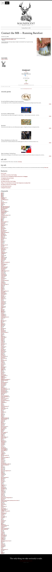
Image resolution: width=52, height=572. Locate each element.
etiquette (3, 298)
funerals (2, 317)
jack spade (3, 349)
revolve (2, 446)
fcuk (2, 305)
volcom (2, 533)
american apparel (4, 211)
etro (2, 299)
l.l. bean (2, 362)
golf (1, 326)
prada (2, 434)
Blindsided (3, 125)
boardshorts (3, 238)
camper (2, 251)
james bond (3, 351)
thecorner (3, 498)
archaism (2, 213)
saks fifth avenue (4, 455)
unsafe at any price (4, 528)
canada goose (3, 252)
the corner (3, 496)
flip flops (2, 312)
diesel (2, 287)
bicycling (2, 234)
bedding (2, 225)
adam (2, 203)
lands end (3, 364)
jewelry (2, 354)
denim (2, 285)
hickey (2, 340)
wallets (2, 534)
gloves (2, 325)
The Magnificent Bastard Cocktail (7, 178)
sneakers (2, 474)
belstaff (2, 227)
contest (2, 272)
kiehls (2, 361)
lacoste (2, 363)
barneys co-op (3, 224)
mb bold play (3, 388)
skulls (2, 472)
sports (2, 479)
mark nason (3, 384)
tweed (2, 522)
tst (1, 518)
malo (2, 381)
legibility (2, 369)
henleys (2, 338)
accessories (3, 202)
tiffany (2, 503)
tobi (1, 505)
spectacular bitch (4, 477)
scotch (2, 462)
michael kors (3, 392)
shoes (2, 59)
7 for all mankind (4, 199)
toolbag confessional (5, 511)
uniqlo (2, 527)
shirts (2, 467)
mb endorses (3, 390)
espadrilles (3, 296)
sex (1, 465)
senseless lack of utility (5, 463)
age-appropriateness (5, 206)
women (2, 543)
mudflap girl (3, 402)
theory (2, 499)
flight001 (2, 311)
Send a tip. (46, 167)
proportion (3, 438)
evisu (2, 300)
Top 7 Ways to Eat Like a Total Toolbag (8, 181)
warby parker (3, 535)
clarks (2, 263)
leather (2, 368)
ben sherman (3, 230)
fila (1, 308)
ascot (2, 216)
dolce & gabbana (4, 291)
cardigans (3, 253)
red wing (2, 444)
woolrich (2, 544)
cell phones (3, 258)
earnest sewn (3, 293)
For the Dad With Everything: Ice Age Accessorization (12, 101)
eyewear (2, 302)
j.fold (2, 348)
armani (2, 214)
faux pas (2, 304)
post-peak (3, 433)
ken (1, 359)
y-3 (1, 548)
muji (1, 403)
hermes (2, 339)
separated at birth (4, 464)
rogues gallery (3, 450)
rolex (2, 451)
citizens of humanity (5, 262)
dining (2, 288)
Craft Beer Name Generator (6, 186)
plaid (2, 431)
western (2, 539)
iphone (2, 344)
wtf (1, 547)
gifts (2, 321)
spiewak (2, 478)
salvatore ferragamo (5, 457)
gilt (1, 322)
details (2, 286)
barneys (2, 223)
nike (1, 410)
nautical (2, 407)
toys (2, 512)
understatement (4, 525)
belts (2, 229)
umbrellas (3, 524)
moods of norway (4, 398)
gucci (2, 329)
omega (2, 416)
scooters (2, 461)
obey (2, 415)
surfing (2, 486)
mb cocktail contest (4, 389)
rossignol (2, 453)
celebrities (3, 257)
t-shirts (2, 491)
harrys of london (4, 332)
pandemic (2, 423)
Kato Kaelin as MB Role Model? (7, 113)
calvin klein (3, 249)
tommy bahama (4, 509)
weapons (2, 537)
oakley (2, 414)
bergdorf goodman (4, 232)
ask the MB (3, 217)
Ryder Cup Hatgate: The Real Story (8, 153)
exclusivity (3, 301)
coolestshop (3, 274)
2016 (2, 194)
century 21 (3, 259)
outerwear (3, 419)
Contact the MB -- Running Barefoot (22, 33)
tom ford (2, 508)
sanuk (2, 459)
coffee (2, 266)
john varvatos (3, 356)
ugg (1, 523)
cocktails (2, 265)
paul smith (3, 428)
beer (2, 226)
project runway (4, 437)
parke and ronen (4, 426)
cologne (2, 269)
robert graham (3, 448)
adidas (2, 204)
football (2, 314)
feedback (2, 307)
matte (2, 386)
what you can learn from (5, 540)
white (2, 541)
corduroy (2, 276)
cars (1, 254)
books (2, 242)
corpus (2, 277)
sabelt (2, 454)
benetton (2, 231)
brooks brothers (4, 247)
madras (2, 378)
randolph (2, 442)
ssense (2, 480)
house (2, 342)
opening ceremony (4, 417)
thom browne (3, 501)
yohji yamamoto (4, 549)
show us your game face (5, 470)
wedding (2, 538)
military (2, 393)
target (2, 493)
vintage (2, 532)
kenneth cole (3, 360)
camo (2, 250)
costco (2, 279)
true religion (3, 516)
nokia (2, 411)
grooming (2, 328)
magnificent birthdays (5, 379)
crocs (2, 281)
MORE (50, 104)
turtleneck (3, 520)
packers (2, 420)
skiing (2, 471)
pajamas (2, 421)
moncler (2, 397)
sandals (2, 458)
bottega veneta (4, 244)
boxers (2, 245)
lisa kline (2, 372)
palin (2, 422)
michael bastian (4, 391)
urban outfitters (4, 529)
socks (2, 475)
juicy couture (3, 358)
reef (1, 445)
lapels (2, 365)
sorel (2, 476)
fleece (2, 310)
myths (2, 405)
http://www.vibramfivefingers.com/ (8, 39)
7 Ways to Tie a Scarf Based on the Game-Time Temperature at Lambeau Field (15, 182)
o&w (2, 413)
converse (2, 273)
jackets (2, 350)
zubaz (2, 553)
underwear (3, 526)
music (2, 404)
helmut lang (3, 337)
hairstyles (3, 330)
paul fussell (3, 427)
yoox (2, 550)
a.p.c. (2, 201)
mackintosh (3, 377)
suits (2, 484)
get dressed (3, 320)
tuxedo (2, 521)
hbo (1, 335)
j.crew (2, 347)
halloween (3, 331)
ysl (1, 551)
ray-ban (2, 443)
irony (2, 345)
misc (2, 394)
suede (2, 482)
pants (2, 425)
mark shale (3, 385)
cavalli (2, 256)
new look (2, 409)
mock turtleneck (4, 395)
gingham (2, 323)
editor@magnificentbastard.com (27, 88)
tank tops (3, 492)
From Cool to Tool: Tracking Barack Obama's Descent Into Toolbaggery (14, 176)
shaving (2, 466)
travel (2, 514)
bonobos (2, 241)
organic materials (4, 418)
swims (2, 489)
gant (2, 319)
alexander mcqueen (4, 207)
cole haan (2, 268)
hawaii (2, 334)
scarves (2, 460)
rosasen (2, 452)
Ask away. (20, 161)
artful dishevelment (5, 215)
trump (2, 517)
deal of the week (4, 284)
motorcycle (3, 399)
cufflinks (2, 282)
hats (2, 333)
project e (2, 436)
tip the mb (3, 504)
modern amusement (4, 396)
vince (2, 531)
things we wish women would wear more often (9, 500)
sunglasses (3, 485)
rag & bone (3, 440)
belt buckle (3, 228)
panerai (2, 424)
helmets (2, 336)
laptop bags (3, 366)
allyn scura (3, 210)
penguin (2, 429)
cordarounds (3, 275)
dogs (2, 290)
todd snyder (3, 506)
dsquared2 (3, 292)
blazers (2, 236)
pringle (2, 435)
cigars (2, 261)
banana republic (4, 221)
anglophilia (3, 212)
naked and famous (4, 406)
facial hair (3, 303)
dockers (2, 289)
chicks (2, 260)
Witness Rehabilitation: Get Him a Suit (9, 140)
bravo (2, 246)
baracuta (2, 222)
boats (2, 239)
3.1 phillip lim (3, 197)
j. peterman (3, 346)
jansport (2, 352)
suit (1, 483)
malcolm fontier (4, 380)
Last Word (26, 83)
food (2, 313)
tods (2, 507)
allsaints (2, 209)
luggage (2, 376)
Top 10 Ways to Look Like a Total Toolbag (9, 174)
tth (1, 519)
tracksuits (3, 513)
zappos (2, 552)
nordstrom (3, 412)
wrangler (2, 546)
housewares (3, 343)
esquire (2, 297)
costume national (4, 280)
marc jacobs (3, 383)
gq (1, 327)
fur (1, 318)
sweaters (2, 487)
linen (2, 371)
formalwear (3, 315)
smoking (2, 473)
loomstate (3, 374)
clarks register (3, 264)
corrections (3, 278)
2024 (2, 196)
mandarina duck (4, 382)
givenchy (2, 324)
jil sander (2, 355)
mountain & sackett (4, 400)
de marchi (3, 283)
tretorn (2, 515)
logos (2, 373)
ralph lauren (3, 441)
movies (2, 401)
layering (2, 367)
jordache (2, 357)
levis (2, 370)
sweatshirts (3, 488)
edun (2, 295)
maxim (2, 387)
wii (1, 542)
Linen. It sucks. (3, 173)
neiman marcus (4, 408)
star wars (2, 481)
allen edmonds (3, 208)
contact (6, 59)
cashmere (2, 255)
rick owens (3, 447)
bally (2, 220)
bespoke (2, 233)
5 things (2, 198)
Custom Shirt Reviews (5, 179)
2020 (2, 195)
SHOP (7, 3)
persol (2, 430)
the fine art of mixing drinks (6, 497)
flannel (2, 309)
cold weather (3, 267)
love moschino (3, 375)
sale (1, 456)
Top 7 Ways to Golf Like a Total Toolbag (8, 184)
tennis (2, 495)
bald (1, 219)
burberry (2, 248)
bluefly (2, 237)
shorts (2, 469)
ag (1, 205)
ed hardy (2, 294)
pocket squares (4, 432)
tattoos (2, 494)
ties (1, 502)
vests (2, 530)
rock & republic (3, 449)
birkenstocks (3, 235)
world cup (3, 545)
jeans (2, 353)
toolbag (2, 510)
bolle (2, 240)
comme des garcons (4, 270)
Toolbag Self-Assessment (6, 187)
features (2, 306)
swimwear (3, 490)
